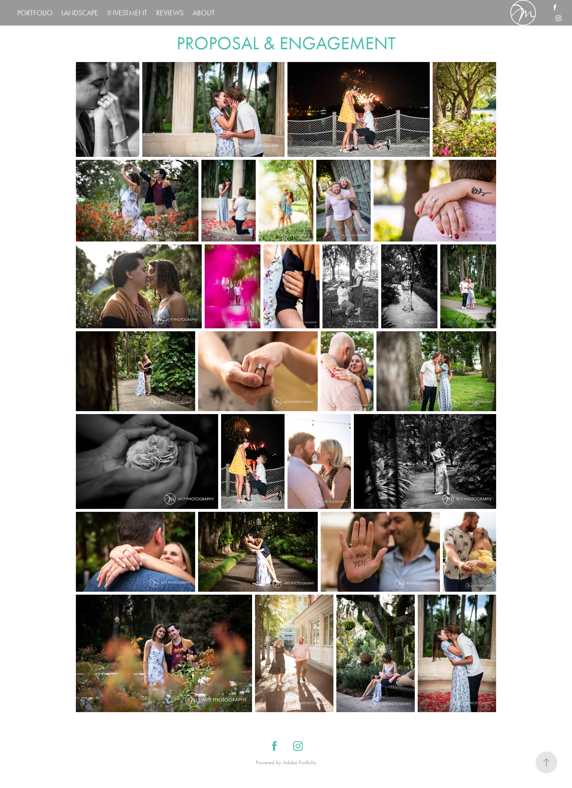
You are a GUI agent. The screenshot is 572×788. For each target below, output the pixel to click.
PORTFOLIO (35, 12)
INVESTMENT (127, 12)
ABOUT (204, 12)
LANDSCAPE (79, 12)
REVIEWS (169, 12)
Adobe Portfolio (299, 762)
